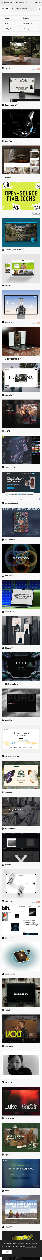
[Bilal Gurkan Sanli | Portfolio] (21, 666)
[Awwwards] (7, 8)
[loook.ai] (21, 630)
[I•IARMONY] (21, 558)
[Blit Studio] (21, 920)
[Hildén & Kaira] (21, 87)
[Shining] (21, 956)
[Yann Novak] (21, 847)
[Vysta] (21, 486)
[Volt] (21, 1028)
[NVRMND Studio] (21, 594)
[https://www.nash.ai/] (21, 1173)
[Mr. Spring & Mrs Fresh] (21, 1137)
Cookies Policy (31, 1246)
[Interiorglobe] (21, 341)
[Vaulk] (21, 50)
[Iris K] (21, 1065)
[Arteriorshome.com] (21, 160)
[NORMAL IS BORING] (21, 377)
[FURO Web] (21, 703)
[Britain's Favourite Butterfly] (21, 775)
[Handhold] (21, 739)
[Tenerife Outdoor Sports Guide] (21, 1209)
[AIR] (21, 883)
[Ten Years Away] (21, 522)
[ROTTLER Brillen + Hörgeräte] (21, 268)
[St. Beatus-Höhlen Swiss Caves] (21, 232)
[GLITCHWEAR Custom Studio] (21, 450)
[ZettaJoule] (21, 304)
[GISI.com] (21, 811)
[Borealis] (21, 992)
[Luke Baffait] (21, 1101)
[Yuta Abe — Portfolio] (21, 123)
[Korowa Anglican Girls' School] (21, 414)
